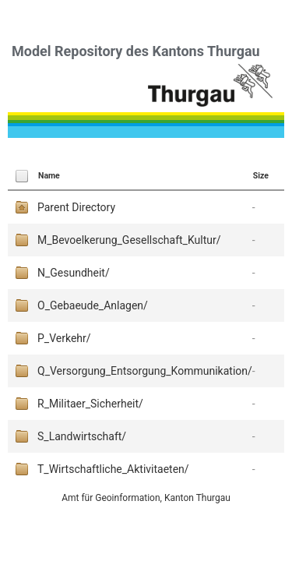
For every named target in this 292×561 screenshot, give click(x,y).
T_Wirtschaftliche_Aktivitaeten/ (113, 469)
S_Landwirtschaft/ (81, 436)
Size (261, 176)
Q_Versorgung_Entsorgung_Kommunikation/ (144, 371)
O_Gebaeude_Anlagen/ (92, 305)
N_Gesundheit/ (73, 272)
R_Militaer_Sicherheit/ (90, 403)
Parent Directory (76, 207)
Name (49, 176)
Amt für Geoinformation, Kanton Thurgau (146, 497)
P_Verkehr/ (64, 338)
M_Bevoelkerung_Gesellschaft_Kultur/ (128, 240)
